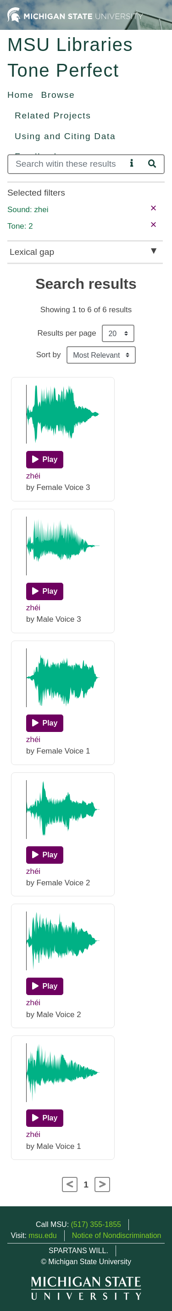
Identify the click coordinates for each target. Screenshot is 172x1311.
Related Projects (53, 115)
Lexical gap (32, 252)
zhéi (33, 476)
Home (20, 95)
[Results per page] (118, 333)
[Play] (44, 459)
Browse (58, 95)
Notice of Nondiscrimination (116, 1235)
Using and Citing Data (65, 136)
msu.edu (42, 1235)
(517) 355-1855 (96, 1224)
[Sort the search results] (101, 355)
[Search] (67, 164)
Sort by (48, 354)
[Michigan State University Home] (75, 14)
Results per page (67, 333)
